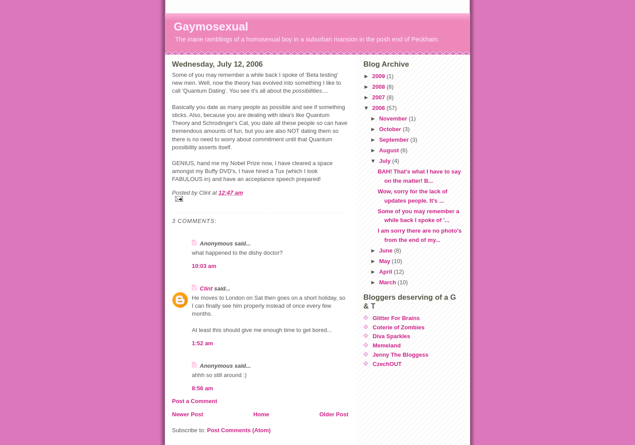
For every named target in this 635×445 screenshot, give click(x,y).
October (391, 129)
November (394, 118)
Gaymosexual (211, 26)
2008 (379, 86)
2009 (379, 76)
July (385, 161)
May (385, 261)
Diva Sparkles (391, 336)
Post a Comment (194, 401)
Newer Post (187, 414)
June (386, 250)
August (389, 150)
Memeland (387, 345)
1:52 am (202, 343)
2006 (379, 108)
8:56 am (202, 388)
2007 (379, 97)
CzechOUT (387, 364)
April (386, 271)
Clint (206, 288)
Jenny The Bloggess (400, 354)
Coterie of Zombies (399, 327)
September (395, 139)
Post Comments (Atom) (239, 430)
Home (261, 414)
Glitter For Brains (396, 318)
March (388, 282)
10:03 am (204, 266)
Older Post (333, 414)
